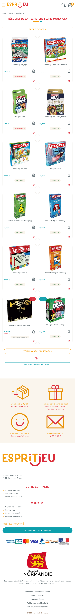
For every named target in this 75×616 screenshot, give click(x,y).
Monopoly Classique (20, 273)
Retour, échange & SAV (13, 497)
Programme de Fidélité (13, 507)
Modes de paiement (12, 490)
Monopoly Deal (19, 117)
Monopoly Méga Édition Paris (19, 325)
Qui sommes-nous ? (12, 513)
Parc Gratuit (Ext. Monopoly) (55, 221)
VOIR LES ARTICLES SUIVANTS (36, 351)
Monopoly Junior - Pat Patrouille (55, 65)
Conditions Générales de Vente (37, 591)
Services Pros (9, 510)
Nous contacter (37, 595)
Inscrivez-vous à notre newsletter (38, 530)
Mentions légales (37, 599)
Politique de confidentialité (37, 603)
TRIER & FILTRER (37, 29)
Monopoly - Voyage (20, 65)
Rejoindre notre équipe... (14, 516)
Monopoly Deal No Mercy (55, 325)
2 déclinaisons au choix (20, 337)
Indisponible (20, 76)
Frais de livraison (11, 493)
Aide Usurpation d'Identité (37, 607)
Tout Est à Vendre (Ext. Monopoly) (20, 221)
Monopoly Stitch (55, 169)
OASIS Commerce (42, 613)
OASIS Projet (31, 613)
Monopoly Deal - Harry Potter (55, 117)
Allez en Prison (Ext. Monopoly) (55, 273)
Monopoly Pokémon (20, 169)
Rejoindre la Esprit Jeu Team (37, 364)
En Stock (55, 76)
